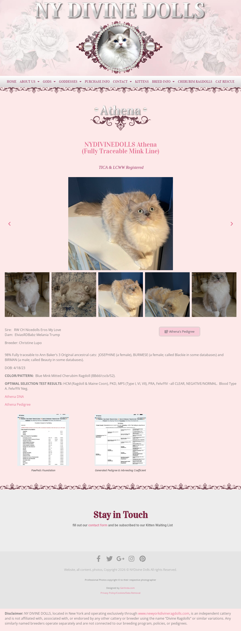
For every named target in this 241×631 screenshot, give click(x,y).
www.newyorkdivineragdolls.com (163, 613)
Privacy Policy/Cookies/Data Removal (120, 592)
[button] (9, 223)
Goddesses (70, 81)
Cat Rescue (225, 81)
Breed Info (163, 81)
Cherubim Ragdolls (195, 81)
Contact (122, 81)
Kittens (142, 81)
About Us (30, 81)
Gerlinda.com (127, 587)
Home (11, 81)
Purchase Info (97, 81)
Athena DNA (14, 396)
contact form (97, 525)
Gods (49, 81)
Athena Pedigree (18, 404)
